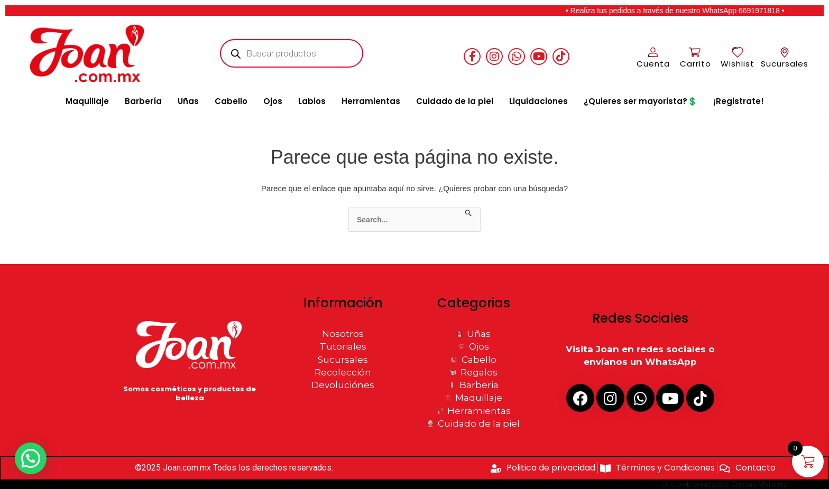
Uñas (188, 101)
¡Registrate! (738, 101)
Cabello (231, 101)
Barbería (143, 101)
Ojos (272, 101)
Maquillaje (87, 101)
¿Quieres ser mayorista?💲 (640, 101)
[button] (33, 458)
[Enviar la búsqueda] (469, 213)
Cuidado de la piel (454, 101)
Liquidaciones (538, 101)
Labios (312, 101)
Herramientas (371, 101)
